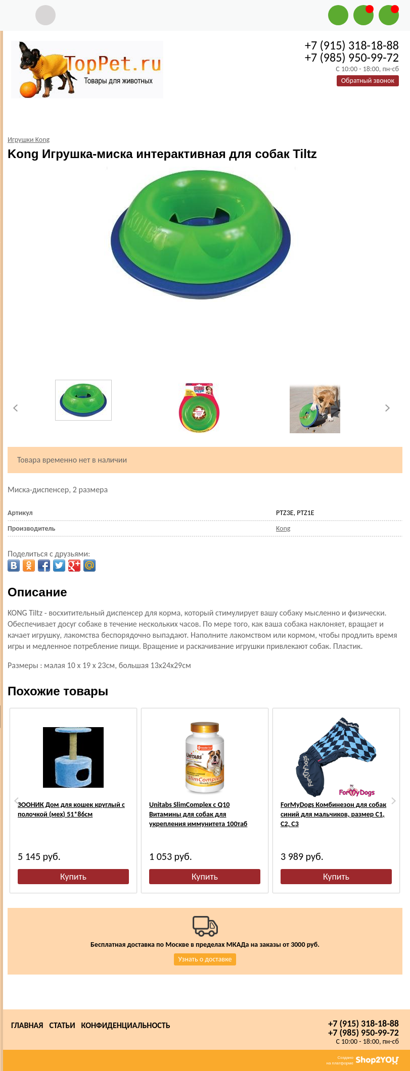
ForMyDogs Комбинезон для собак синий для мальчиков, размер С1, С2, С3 (333, 814)
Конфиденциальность (125, 1025)
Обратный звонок (367, 80)
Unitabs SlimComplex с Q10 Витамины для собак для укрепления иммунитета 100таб (198, 814)
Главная (27, 1025)
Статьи (62, 1025)
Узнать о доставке (205, 959)
